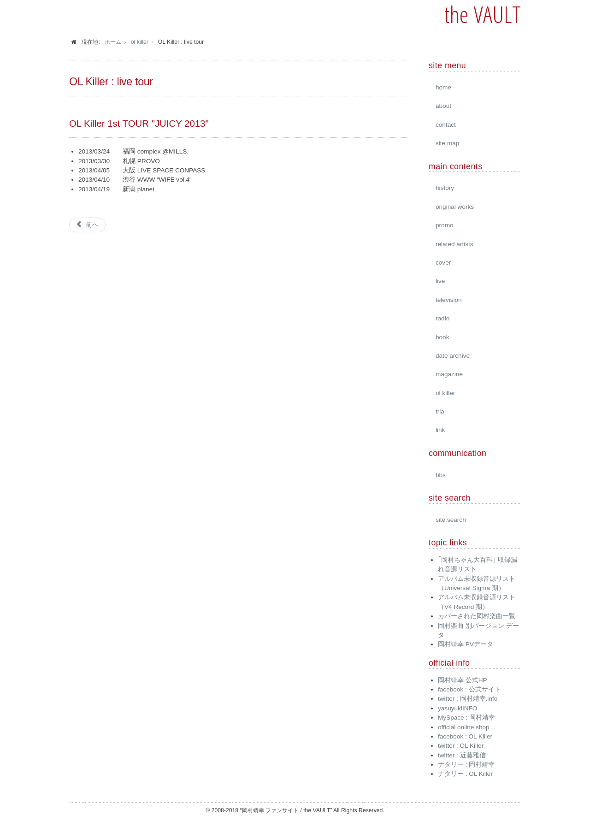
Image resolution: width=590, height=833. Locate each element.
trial (441, 411)
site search (451, 519)
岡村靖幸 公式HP (462, 680)
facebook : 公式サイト (469, 689)
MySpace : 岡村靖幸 (466, 717)
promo (445, 225)
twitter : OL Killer (461, 745)
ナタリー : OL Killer (465, 773)
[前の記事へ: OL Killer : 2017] (87, 225)
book (442, 337)
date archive (453, 355)
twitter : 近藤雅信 (462, 755)
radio (442, 318)
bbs (441, 475)
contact (446, 124)
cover (443, 262)
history (445, 187)
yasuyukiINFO (457, 708)
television (449, 299)
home (443, 87)
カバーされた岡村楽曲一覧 (476, 616)
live (440, 281)
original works (455, 206)
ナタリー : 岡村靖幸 (466, 764)
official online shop (464, 727)
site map (447, 143)
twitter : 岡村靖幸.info (467, 698)
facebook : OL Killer (465, 736)
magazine (449, 374)
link (440, 429)
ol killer (445, 393)
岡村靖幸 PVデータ (465, 644)
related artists (454, 244)
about (443, 105)
